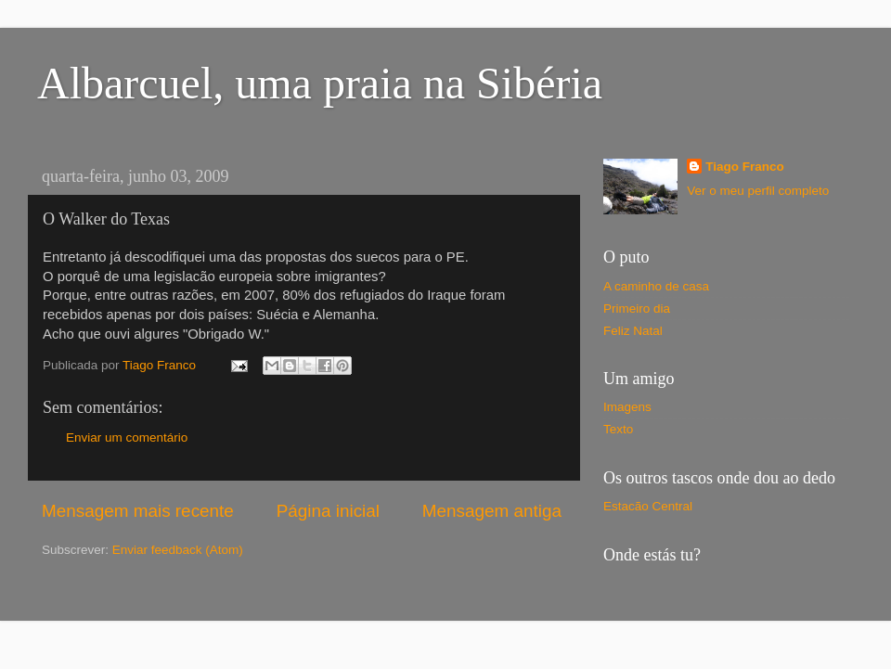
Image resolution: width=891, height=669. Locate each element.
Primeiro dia (636, 308)
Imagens (627, 407)
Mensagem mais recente (138, 511)
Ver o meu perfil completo (758, 191)
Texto (618, 429)
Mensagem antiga (492, 511)
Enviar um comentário (126, 437)
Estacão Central (647, 506)
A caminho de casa (656, 286)
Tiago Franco (744, 167)
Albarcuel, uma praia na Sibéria (319, 83)
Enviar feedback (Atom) (177, 550)
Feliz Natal (633, 331)
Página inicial (328, 511)
